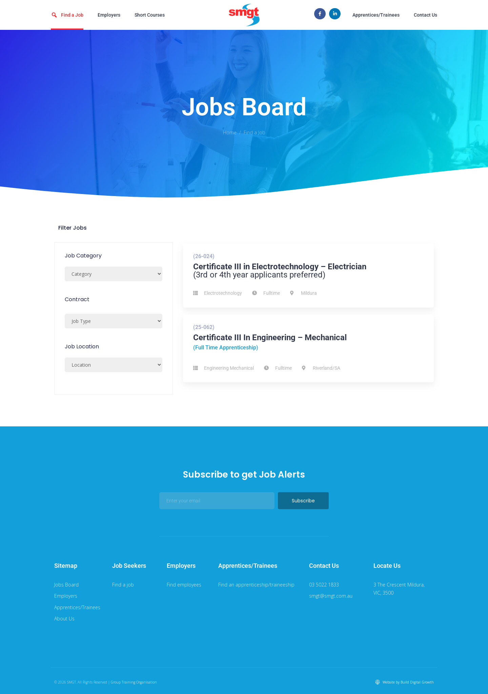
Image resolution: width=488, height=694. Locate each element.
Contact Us (425, 15)
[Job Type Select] (113, 321)
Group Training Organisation (134, 682)
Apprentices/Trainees (376, 15)
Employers (109, 15)
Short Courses (150, 15)
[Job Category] (113, 274)
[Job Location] (113, 365)
